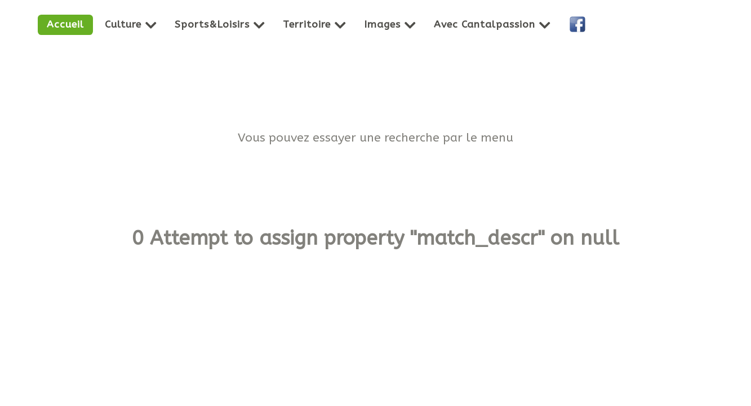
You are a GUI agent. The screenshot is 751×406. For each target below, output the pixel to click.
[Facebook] (579, 25)
